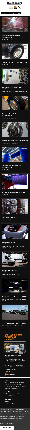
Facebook (7, 401)
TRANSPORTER (12, 13)
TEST (9, 384)
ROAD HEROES (17, 386)
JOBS (23, 386)
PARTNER (7, 407)
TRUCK (4, 13)
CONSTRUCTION (16, 384)
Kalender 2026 (8, 395)
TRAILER (21, 382)
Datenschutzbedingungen (6, 423)
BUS (19, 13)
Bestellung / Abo (11, 374)
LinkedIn (13, 403)
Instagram (7, 403)
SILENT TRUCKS (15, 388)
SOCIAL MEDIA (8, 399)
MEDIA (6, 380)
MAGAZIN (7, 388)
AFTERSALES (8, 386)
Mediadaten (10, 371)
